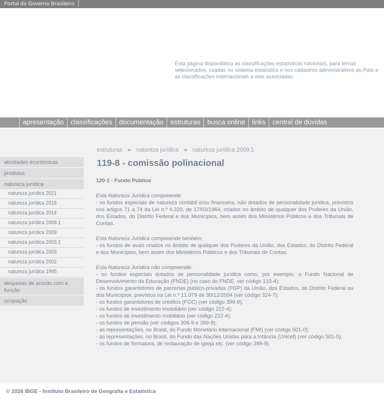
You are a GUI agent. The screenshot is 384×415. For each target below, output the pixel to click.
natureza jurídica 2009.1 (223, 149)
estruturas (109, 149)
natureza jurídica (157, 149)
